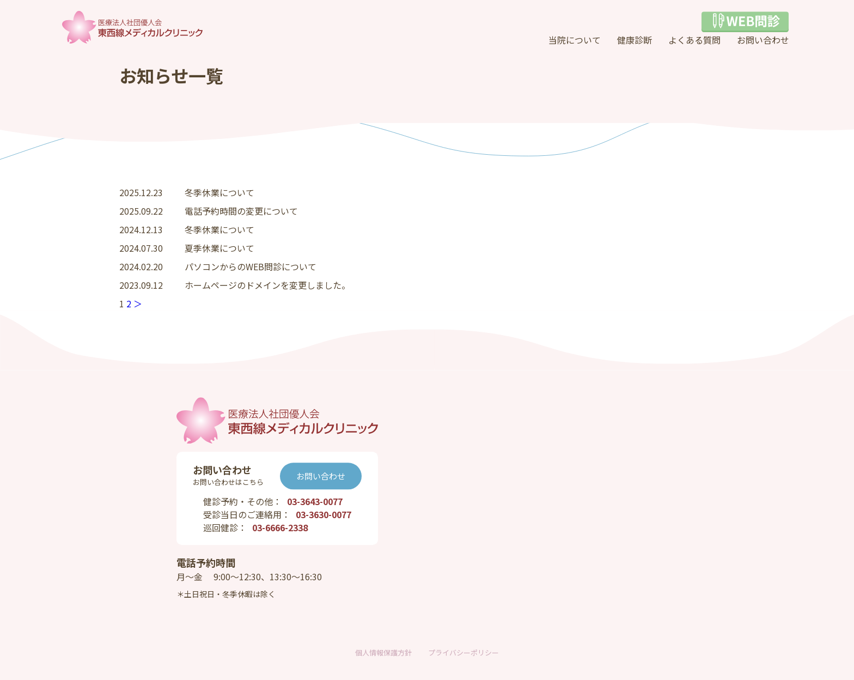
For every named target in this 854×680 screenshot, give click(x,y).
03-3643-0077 (315, 501)
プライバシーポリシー (463, 652)
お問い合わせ (763, 39)
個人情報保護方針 (383, 652)
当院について (574, 39)
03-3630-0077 (323, 514)
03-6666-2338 (280, 528)
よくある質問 (694, 39)
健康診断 (634, 39)
